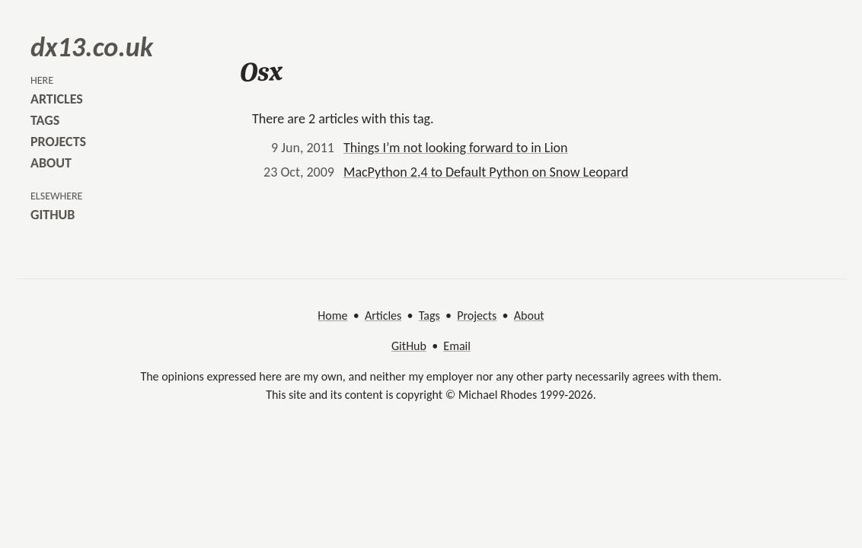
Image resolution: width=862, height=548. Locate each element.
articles (56, 99)
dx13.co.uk (91, 47)
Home (332, 315)
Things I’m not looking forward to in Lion (455, 147)
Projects (476, 315)
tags (44, 120)
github (52, 214)
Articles (383, 315)
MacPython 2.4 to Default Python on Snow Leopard (485, 172)
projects (58, 141)
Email (457, 346)
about (51, 163)
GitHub (408, 346)
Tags (429, 315)
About (529, 315)
